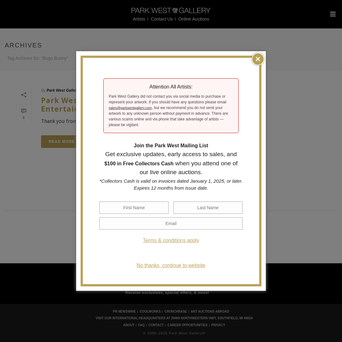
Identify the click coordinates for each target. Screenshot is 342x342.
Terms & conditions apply (171, 240)
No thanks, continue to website (171, 265)
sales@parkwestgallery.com (130, 108)
